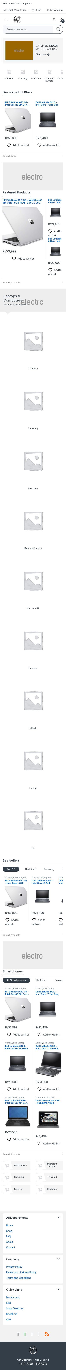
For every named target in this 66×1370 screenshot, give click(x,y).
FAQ (8, 1236)
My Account (55, 10)
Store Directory (15, 1308)
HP (24, 877)
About (9, 1241)
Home (9, 1225)
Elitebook (17, 877)
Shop (36, 10)
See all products (11, 282)
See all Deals (10, 155)
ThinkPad (30, 869)
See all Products (11, 934)
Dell (41, 877)
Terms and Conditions (18, 1277)
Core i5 (8, 877)
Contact (10, 1247)
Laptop (47, 877)
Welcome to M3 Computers (17, 3)
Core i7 (35, 877)
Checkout (11, 1313)
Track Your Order (15, 10)
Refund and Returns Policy (21, 1272)
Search (58, 29)
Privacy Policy (14, 1266)
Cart (8, 1319)
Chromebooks (43, 1097)
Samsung (49, 869)
